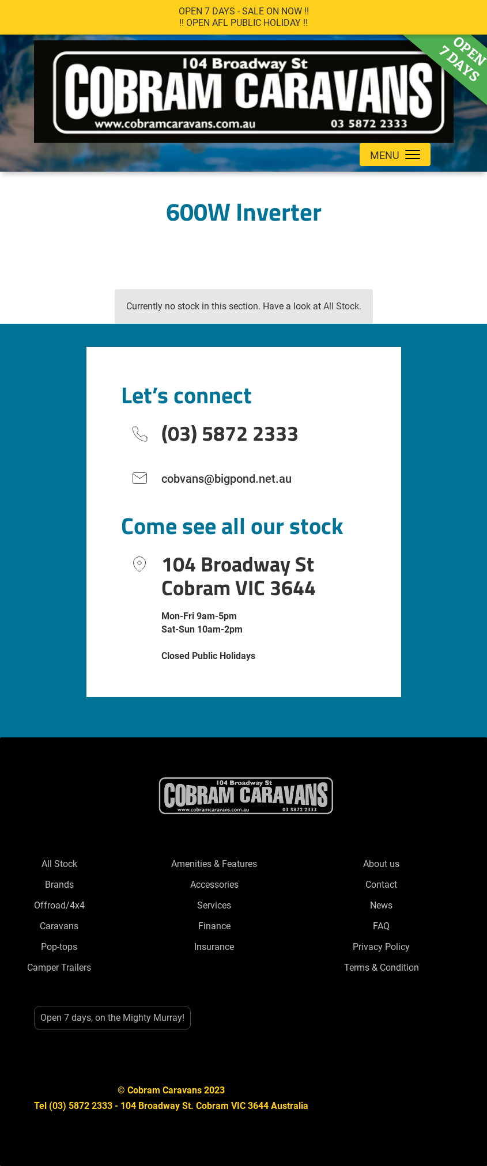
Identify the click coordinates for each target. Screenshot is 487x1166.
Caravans (59, 926)
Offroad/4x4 (59, 905)
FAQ (381, 926)
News (381, 905)
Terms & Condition (381, 967)
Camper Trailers (59, 967)
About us (381, 863)
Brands (59, 884)
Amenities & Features (214, 863)
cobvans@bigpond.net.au (226, 479)
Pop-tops (59, 946)
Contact (381, 884)
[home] (244, 89)
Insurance (214, 946)
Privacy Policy (381, 946)
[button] (395, 154)
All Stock (341, 306)
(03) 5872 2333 (230, 433)
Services (214, 905)
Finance (214, 926)
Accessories (214, 884)
